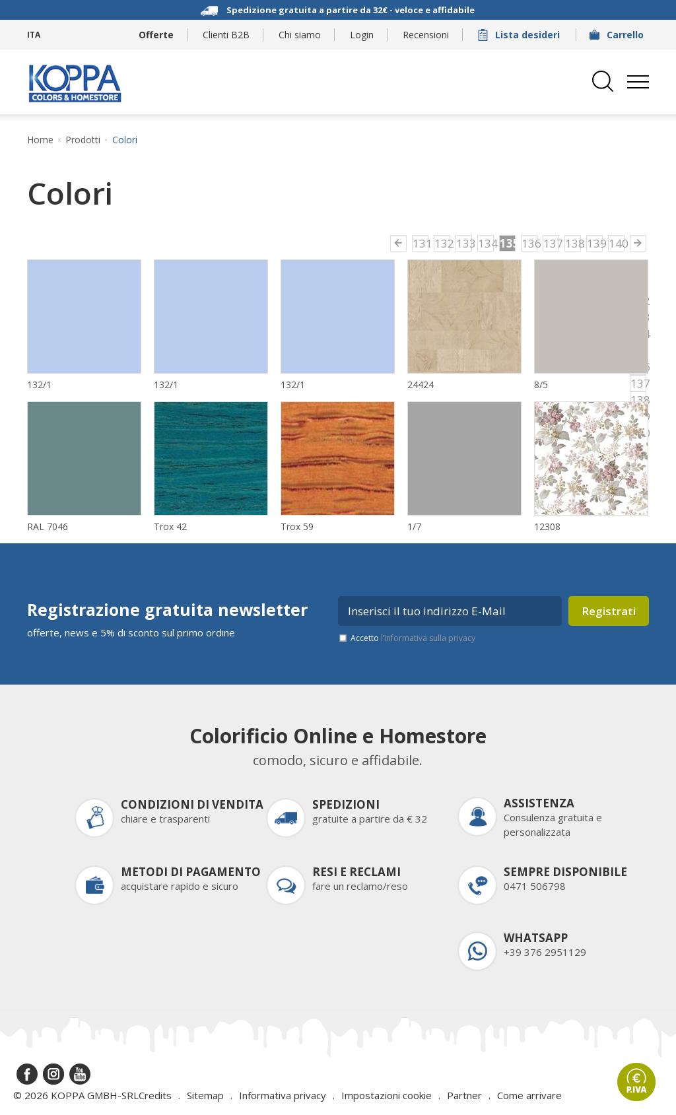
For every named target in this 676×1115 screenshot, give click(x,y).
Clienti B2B (226, 34)
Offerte (156, 34)
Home (40, 140)
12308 (547, 526)
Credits (155, 1095)
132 (442, 243)
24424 (420, 384)
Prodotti (82, 140)
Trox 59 (297, 526)
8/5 (541, 384)
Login (362, 34)
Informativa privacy (282, 1095)
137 (551, 243)
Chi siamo (300, 34)
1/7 (414, 526)
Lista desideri (520, 34)
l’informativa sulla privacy (428, 638)
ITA (33, 34)
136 (529, 243)
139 (595, 243)
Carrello (618, 34)
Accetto (413, 638)
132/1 (39, 384)
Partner (464, 1095)
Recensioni (426, 34)
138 (573, 243)
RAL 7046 (47, 526)
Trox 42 (170, 526)
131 (420, 243)
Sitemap (205, 1095)
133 (464, 243)
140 (617, 243)
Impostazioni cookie (386, 1095)
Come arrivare (529, 1095)
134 (486, 243)
